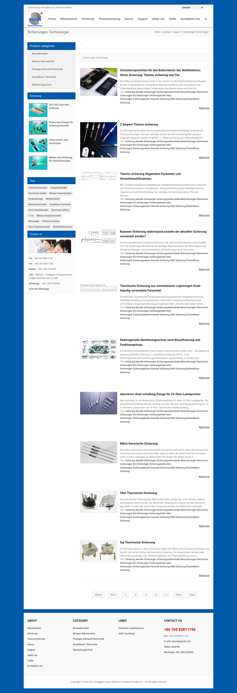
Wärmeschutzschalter (37, 204)
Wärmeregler (33, 221)
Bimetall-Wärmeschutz (62, 227)
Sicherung (88, 19)
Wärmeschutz (68, 19)
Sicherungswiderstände (168, 92)
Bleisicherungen (188, 92)
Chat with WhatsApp (39, 289)
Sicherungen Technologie (195, 32)
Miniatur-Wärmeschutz (43, 61)
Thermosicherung (109, 19)
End (192, 594)
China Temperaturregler (38, 210)
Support (143, 19)
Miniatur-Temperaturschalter (49, 216)
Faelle (172, 19)
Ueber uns (158, 19)
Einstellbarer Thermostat (44, 77)
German (167, 32)
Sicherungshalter (158, 95)
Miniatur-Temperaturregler (60, 193)
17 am (31, 216)
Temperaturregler (35, 199)
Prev (113, 594)
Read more (204, 108)
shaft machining (126, 633)
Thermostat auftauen (60, 210)
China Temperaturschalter (39, 227)
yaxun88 (175, 646)
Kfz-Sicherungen (141, 95)
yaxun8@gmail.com (181, 641)
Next (178, 594)
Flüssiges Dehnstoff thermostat (47, 69)
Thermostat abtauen (50, 221)
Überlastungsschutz (41, 84)
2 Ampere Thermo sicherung (139, 124)
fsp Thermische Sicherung (137, 542)
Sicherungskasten (141, 99)
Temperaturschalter (58, 188)
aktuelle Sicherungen (146, 92)
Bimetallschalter (40, 53)
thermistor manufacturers (131, 628)
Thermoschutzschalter (37, 188)
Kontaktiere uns (190, 19)
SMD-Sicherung (177, 99)
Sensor (129, 19)
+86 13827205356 (184, 652)
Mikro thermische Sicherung (139, 443)
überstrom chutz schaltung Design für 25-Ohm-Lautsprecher (160, 394)
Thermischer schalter (37, 193)
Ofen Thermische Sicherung (138, 493)
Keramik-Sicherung (160, 99)
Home (52, 19)
